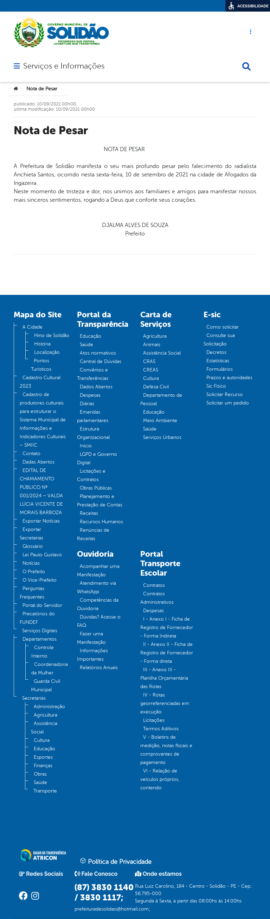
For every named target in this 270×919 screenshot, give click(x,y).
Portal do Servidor (42, 605)
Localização (47, 352)
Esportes (43, 757)
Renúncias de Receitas (93, 534)
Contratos (154, 585)
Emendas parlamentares (92, 416)
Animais (151, 344)
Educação (44, 748)
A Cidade (32, 327)
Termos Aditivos (161, 728)
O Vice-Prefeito (39, 580)
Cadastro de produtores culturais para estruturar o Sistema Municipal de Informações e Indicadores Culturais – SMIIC (43, 420)
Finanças (43, 765)
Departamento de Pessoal (161, 399)
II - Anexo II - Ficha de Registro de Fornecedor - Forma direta (166, 653)
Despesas (90, 395)
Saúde (40, 782)
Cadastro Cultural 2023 (40, 382)
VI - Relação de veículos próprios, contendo (159, 779)
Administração (49, 706)
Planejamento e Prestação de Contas (99, 500)
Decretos (216, 352)
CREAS (150, 370)
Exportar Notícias (41, 521)
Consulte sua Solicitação (219, 340)
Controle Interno (42, 652)
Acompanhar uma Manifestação (98, 570)
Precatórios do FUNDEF (37, 618)
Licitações (154, 720)
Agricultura (45, 715)
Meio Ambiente (160, 420)
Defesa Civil (156, 386)
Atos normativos (98, 353)
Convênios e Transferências (92, 374)
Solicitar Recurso (224, 394)
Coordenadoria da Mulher (49, 668)
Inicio (86, 445)
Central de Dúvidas (100, 361)
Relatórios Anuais (99, 667)
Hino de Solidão (51, 335)
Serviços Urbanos (162, 437)
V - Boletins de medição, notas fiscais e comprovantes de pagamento (166, 749)
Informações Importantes (92, 655)
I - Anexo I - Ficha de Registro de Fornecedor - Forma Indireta (166, 627)
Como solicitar (222, 327)
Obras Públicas (96, 488)
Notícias (31, 563)
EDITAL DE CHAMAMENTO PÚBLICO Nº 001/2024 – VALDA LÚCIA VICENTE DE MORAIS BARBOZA (41, 491)
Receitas (89, 513)
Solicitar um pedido (227, 403)
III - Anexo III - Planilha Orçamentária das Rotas (164, 678)
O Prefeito (33, 571)
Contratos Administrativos (157, 598)
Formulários (219, 369)
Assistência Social (44, 727)
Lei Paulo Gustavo (42, 554)
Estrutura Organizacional (93, 433)
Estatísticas (217, 360)
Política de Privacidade (116, 861)
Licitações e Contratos (91, 475)
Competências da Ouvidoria (97, 604)
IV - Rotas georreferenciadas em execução (164, 703)
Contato (31, 453)
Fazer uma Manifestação (91, 638)
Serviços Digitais (39, 630)
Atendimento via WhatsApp (96, 587)
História (42, 344)
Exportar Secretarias (31, 534)
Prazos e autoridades (229, 377)
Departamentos (39, 639)
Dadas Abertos (38, 462)
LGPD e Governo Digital (97, 458)
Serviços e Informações (63, 66)
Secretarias (34, 698)
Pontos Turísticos (41, 365)
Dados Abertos (96, 386)
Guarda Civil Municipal (45, 685)
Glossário (32, 546)
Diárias (87, 403)
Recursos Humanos (101, 521)
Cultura (42, 740)
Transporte (45, 791)
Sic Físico (216, 386)
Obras (40, 774)
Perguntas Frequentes (32, 593)
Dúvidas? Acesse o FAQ (99, 621)
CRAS (149, 361)
